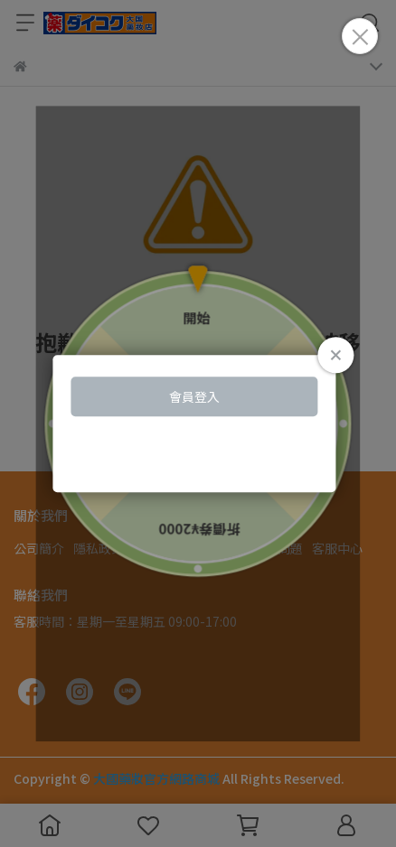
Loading (197, 423)
